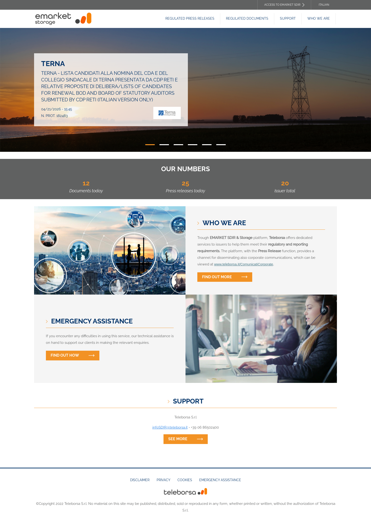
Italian (324, 4)
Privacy (163, 480)
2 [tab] (164, 144)
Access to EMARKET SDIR (282, 4)
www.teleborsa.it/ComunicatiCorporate (243, 264)
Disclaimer (140, 480)
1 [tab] (150, 144)
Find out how (65, 355)
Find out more (217, 277)
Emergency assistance (220, 480)
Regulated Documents (247, 18)
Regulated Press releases (189, 18)
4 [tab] (192, 144)
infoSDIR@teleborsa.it (170, 427)
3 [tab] (178, 144)
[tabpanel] (185, 90)
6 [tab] (221, 144)
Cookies (184, 480)
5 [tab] (207, 144)
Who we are (318, 18)
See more (177, 439)
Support (288, 18)
